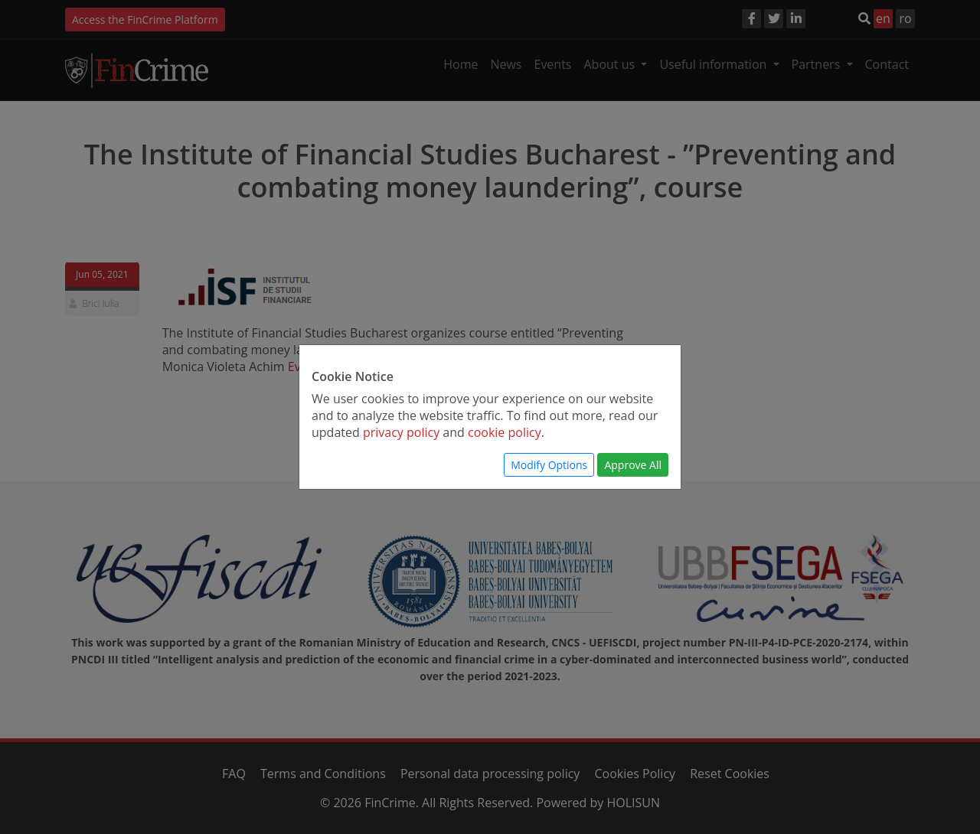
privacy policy (401, 432)
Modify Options (549, 465)
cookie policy (504, 432)
